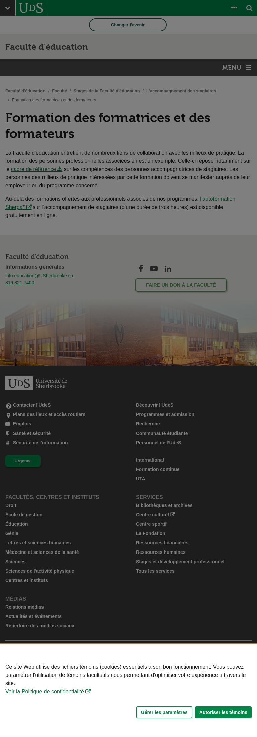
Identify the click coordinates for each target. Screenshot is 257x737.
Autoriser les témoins (223, 712)
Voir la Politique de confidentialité (44, 691)
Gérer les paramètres (164, 712)
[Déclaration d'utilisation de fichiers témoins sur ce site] (128, 690)
